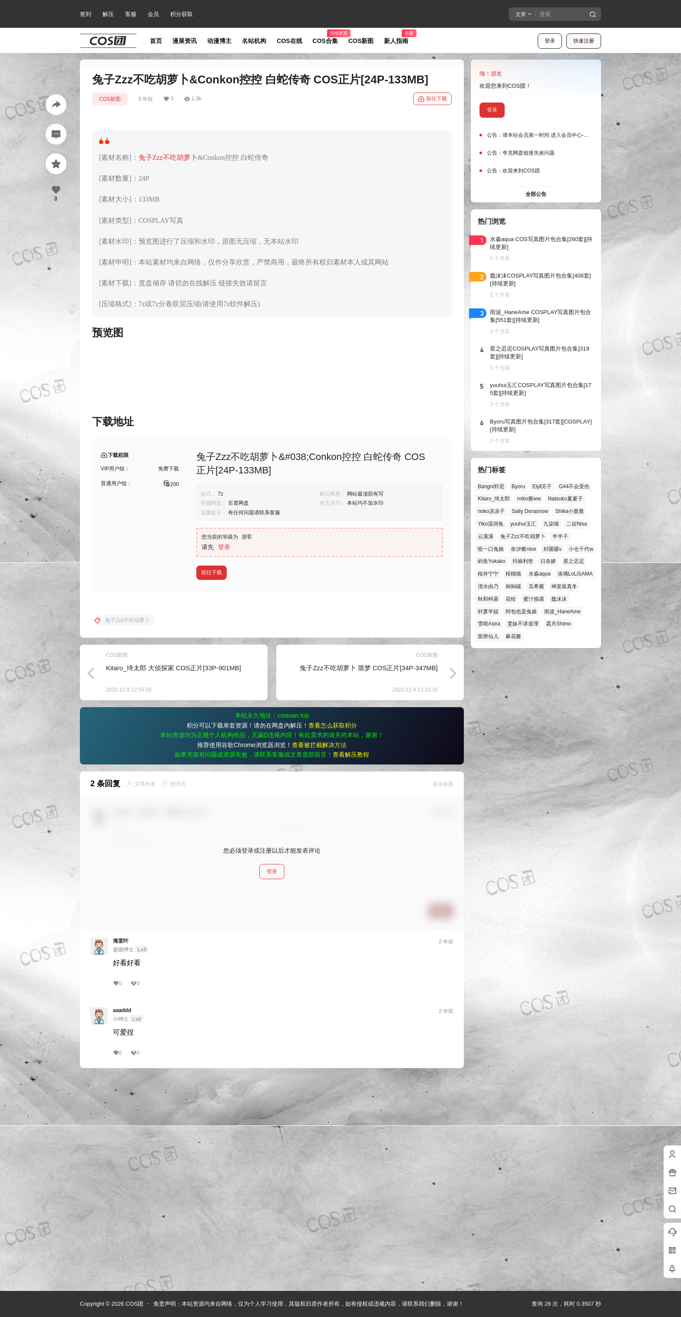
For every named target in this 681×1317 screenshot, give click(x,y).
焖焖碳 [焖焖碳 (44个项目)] (513, 586)
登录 (550, 41)
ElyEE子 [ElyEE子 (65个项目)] (542, 486)
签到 (85, 14)
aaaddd (122, 1220)
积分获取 (181, 14)
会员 (153, 14)
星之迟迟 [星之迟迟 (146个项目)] (573, 561)
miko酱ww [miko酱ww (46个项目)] (529, 499)
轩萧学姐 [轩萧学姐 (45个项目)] (488, 612)
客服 (130, 14)
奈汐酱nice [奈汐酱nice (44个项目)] (523, 549)
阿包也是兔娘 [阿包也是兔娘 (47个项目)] (521, 612)
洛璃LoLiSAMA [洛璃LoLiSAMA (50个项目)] (575, 574)
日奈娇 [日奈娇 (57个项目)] (548, 561)
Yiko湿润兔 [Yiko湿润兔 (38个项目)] (490, 524)
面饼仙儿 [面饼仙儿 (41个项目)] (488, 636)
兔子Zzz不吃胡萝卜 (168, 157)
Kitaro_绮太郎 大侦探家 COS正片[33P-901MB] (173, 877)
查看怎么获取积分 (332, 935)
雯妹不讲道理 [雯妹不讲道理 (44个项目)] (523, 624)
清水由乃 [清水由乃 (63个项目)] (488, 586)
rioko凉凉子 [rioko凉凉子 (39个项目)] (491, 511)
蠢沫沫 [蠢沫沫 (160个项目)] (559, 599)
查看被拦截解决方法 (319, 954)
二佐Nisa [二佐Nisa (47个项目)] (576, 524)
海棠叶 (121, 1150)
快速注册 (583, 41)
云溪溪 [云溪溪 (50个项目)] (485, 536)
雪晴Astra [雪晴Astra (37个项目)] (489, 624)
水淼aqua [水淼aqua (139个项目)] (540, 574)
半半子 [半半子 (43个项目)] (560, 536)
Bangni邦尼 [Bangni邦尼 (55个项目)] (491, 486)
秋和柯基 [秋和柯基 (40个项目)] (488, 599)
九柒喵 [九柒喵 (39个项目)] (551, 524)
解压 (108, 14)
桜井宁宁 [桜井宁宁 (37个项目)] (488, 574)
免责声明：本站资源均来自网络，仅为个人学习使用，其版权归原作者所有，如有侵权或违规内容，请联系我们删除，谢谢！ (308, 1303)
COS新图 (110, 99)
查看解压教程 (351, 964)
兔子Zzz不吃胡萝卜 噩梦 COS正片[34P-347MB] (369, 877)
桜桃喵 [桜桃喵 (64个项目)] (513, 574)
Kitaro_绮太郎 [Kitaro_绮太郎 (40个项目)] (494, 499)
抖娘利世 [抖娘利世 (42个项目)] (522, 561)
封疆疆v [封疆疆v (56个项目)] (552, 549)
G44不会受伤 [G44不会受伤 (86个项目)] (574, 486)
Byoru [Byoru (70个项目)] (518, 486)
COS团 (133, 1303)
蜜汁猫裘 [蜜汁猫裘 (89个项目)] (533, 599)
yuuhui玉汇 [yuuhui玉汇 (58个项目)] (523, 524)
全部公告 (536, 194)
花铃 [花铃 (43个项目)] (511, 599)
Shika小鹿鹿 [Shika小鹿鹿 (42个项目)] (569, 511)
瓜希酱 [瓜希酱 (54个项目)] (536, 586)
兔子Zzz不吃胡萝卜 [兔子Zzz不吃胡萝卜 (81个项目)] (522, 536)
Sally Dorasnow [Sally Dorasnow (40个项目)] (530, 511)
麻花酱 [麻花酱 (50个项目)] (513, 636)
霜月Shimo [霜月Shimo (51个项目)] (558, 624)
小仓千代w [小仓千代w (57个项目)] (581, 549)
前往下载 (432, 99)
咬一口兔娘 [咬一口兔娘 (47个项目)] (491, 549)
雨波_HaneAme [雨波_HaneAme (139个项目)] (562, 612)
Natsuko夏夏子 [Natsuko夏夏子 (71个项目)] (565, 499)
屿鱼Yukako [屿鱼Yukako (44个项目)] (491, 561)
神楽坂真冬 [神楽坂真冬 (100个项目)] (564, 586)
